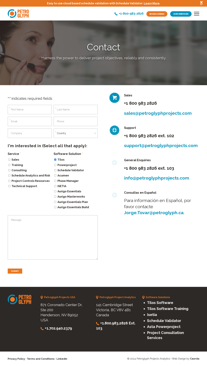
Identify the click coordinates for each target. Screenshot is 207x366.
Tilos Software (160, 302)
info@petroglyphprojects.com (156, 178)
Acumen (63, 175)
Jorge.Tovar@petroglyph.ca (154, 212)
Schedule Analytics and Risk (31, 175)
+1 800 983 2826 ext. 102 (149, 135)
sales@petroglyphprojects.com (158, 113)
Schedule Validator (70, 170)
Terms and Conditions (41, 358)
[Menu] (195, 14)
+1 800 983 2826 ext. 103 (149, 168)
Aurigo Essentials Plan (72, 202)
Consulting (19, 170)
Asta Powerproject (163, 326)
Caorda (194, 358)
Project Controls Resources (31, 180)
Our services (181, 14)
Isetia (152, 314)
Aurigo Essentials (69, 191)
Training (17, 165)
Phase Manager (68, 180)
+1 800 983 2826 (140, 103)
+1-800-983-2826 (131, 13)
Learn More (152, 3)
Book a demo (157, 14)
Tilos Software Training (167, 308)
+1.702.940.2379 (58, 328)
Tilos (60, 159)
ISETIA (61, 186)
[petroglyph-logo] (18, 13)
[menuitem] (195, 14)
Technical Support (24, 186)
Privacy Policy (16, 358)
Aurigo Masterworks (71, 196)
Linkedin (62, 358)
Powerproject (67, 165)
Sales (15, 159)
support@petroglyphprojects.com (161, 145)
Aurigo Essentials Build (73, 207)
